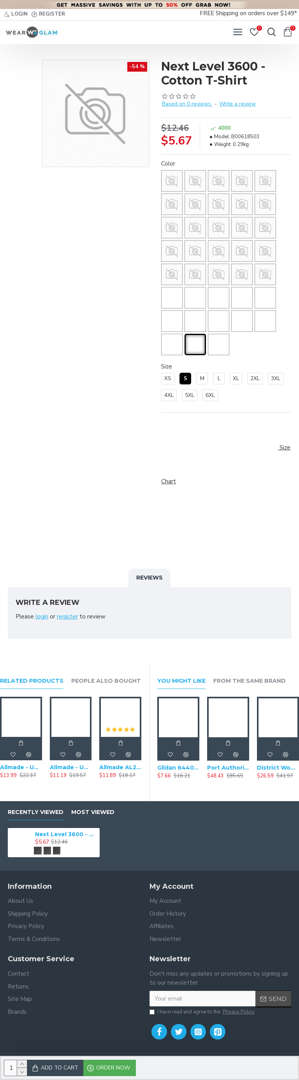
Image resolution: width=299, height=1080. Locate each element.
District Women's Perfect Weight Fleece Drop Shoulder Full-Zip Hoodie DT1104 (278, 767)
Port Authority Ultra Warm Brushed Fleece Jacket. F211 (228, 767)
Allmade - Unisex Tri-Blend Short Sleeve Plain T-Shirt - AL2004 (71, 767)
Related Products (31, 681)
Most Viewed (92, 812)
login (41, 616)
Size (166, 366)
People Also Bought (106, 681)
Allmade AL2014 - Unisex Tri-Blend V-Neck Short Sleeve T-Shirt (120, 767)
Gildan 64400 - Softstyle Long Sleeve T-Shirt (178, 767)
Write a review (237, 103)
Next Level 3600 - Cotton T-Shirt (66, 834)
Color (168, 163)
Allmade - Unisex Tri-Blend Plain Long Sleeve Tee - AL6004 (21, 767)
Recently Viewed (35, 812)
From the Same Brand (249, 681)
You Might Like (181, 681)
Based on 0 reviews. (187, 103)
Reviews (149, 577)
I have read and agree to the (203, 1012)
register (67, 616)
